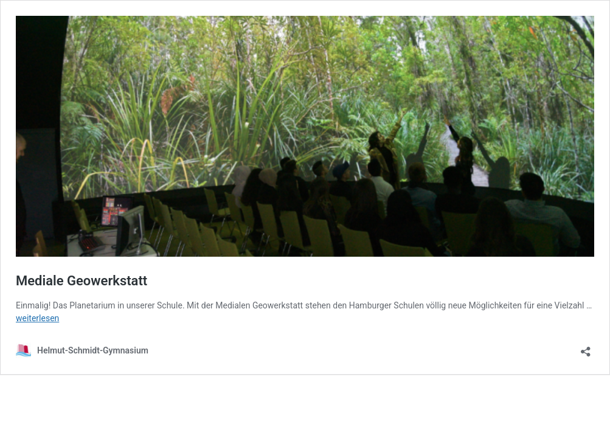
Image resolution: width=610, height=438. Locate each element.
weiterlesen (37, 318)
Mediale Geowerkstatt (81, 280)
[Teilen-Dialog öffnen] (585, 347)
